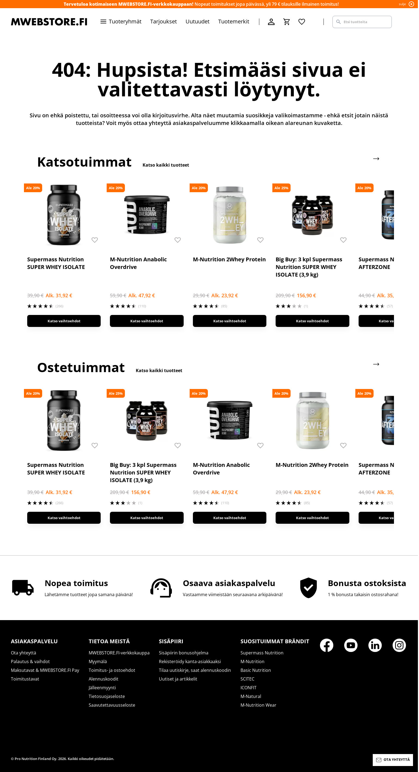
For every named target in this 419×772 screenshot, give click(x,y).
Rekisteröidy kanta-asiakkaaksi (190, 661)
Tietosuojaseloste (107, 696)
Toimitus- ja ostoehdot (112, 670)
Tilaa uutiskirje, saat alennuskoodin (195, 670)
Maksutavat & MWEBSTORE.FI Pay (45, 670)
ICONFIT (249, 688)
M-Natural (251, 696)
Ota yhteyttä (23, 653)
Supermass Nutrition (262, 653)
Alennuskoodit (103, 679)
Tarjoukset (163, 21)
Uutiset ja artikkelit (178, 679)
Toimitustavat (25, 679)
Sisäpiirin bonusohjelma (183, 653)
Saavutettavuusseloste (112, 705)
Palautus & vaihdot (30, 661)
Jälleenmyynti (102, 688)
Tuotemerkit (233, 21)
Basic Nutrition (256, 670)
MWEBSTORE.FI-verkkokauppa (119, 653)
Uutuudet (198, 21)
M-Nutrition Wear (258, 705)
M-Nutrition (252, 661)
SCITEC (247, 679)
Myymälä (98, 661)
